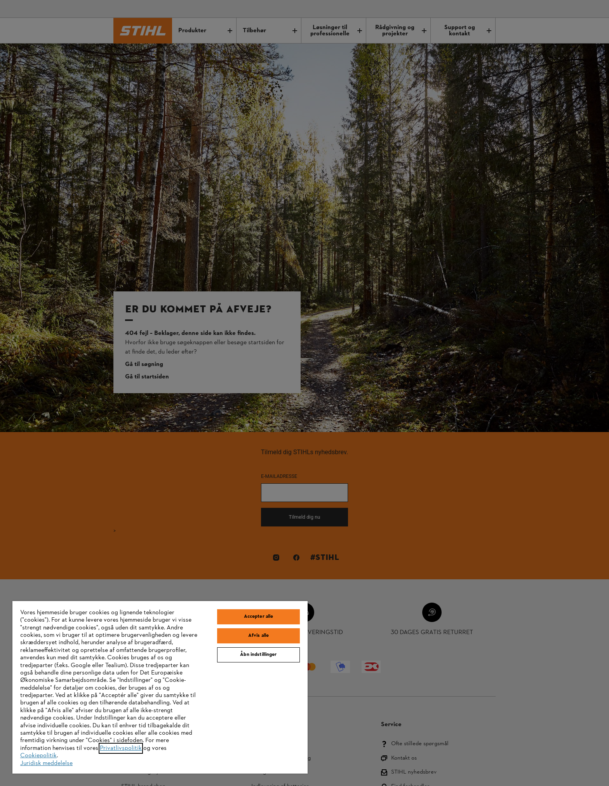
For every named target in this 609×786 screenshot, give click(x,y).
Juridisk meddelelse (46, 763)
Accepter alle (258, 616)
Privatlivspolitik (121, 748)
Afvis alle (258, 635)
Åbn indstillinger (258, 654)
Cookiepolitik (38, 755)
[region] (160, 687)
